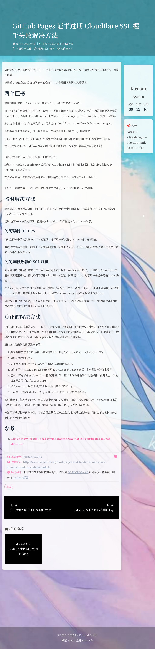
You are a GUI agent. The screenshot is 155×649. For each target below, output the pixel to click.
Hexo (70, 640)
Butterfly (88, 640)
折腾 (70, 48)
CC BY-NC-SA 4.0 (81, 520)
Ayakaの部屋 (42, 526)
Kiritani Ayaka (36, 505)
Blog (12, 534)
